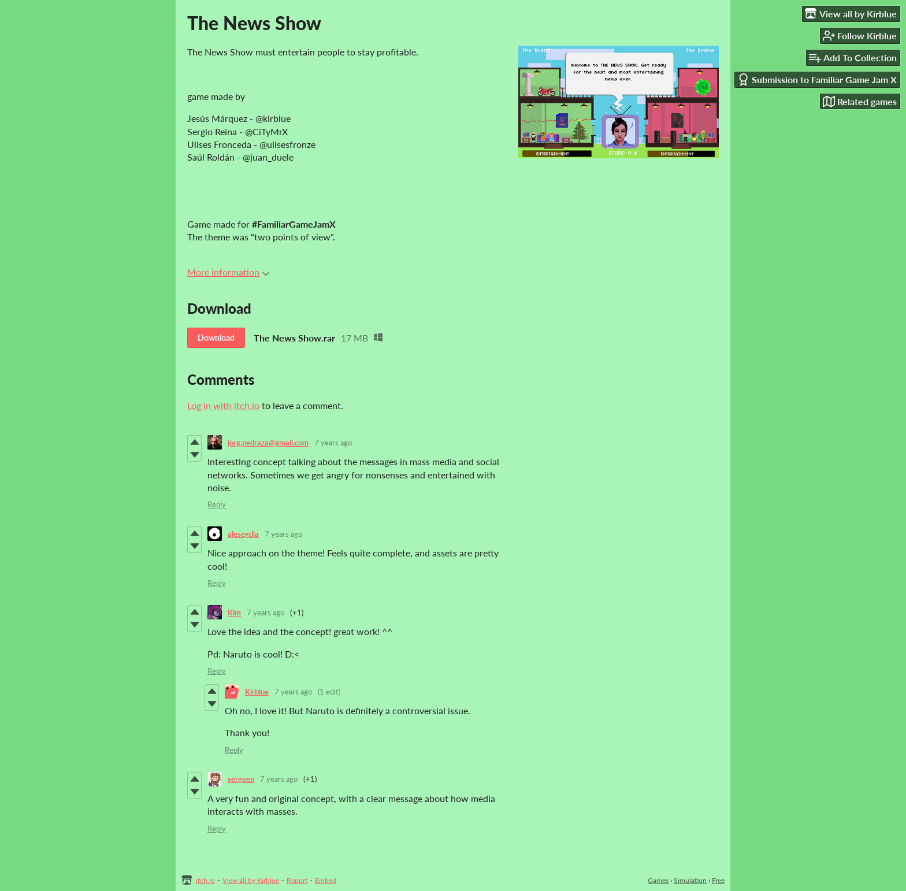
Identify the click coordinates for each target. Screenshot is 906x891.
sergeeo (241, 779)
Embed (325, 880)
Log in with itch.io (223, 405)
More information (228, 271)
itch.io (205, 880)
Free (718, 880)
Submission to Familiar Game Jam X (817, 79)
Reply (216, 504)
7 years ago (333, 442)
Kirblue (257, 691)
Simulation (690, 880)
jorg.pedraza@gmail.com (268, 442)
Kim (234, 612)
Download (216, 338)
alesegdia (243, 534)
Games (658, 880)
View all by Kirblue (250, 880)
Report (297, 880)
